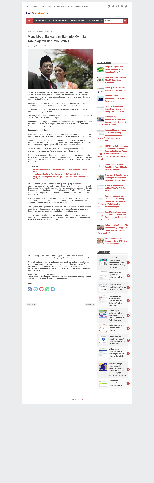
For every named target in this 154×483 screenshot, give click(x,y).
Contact (77, 6)
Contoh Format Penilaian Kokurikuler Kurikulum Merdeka (116, 383)
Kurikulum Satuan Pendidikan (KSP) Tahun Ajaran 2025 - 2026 (117, 287)
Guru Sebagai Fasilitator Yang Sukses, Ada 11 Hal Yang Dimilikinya (56, 174)
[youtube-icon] (122, 6)
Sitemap (85, 6)
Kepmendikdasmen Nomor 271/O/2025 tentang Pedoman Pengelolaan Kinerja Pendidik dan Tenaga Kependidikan (111, 135)
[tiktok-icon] (126, 6)
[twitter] (35, 289)
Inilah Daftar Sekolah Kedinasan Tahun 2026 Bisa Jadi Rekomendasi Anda (116, 241)
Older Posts (90, 304)
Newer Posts (31, 304)
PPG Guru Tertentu (41, 20)
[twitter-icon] (113, 6)
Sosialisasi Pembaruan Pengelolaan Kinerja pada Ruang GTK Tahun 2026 (115, 109)
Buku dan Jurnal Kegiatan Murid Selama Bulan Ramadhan (115, 80)
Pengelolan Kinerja (78, 20)
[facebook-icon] (109, 6)
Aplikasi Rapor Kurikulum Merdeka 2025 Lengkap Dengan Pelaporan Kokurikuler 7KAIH (116, 353)
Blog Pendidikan (80, 400)
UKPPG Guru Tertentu (60, 20)
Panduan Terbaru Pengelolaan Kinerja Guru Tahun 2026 (115, 98)
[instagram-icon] (118, 6)
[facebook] (30, 289)
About (70, 6)
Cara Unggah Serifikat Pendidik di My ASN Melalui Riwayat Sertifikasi (116, 167)
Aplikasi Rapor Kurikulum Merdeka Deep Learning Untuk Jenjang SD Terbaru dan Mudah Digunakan (117, 315)
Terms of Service (60, 6)
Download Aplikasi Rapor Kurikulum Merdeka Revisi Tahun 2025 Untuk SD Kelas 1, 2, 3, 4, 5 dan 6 (117, 262)
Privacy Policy (47, 6)
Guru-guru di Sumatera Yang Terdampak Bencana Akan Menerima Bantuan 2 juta (116, 177)
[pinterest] (41, 289)
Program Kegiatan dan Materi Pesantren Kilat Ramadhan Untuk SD (114, 69)
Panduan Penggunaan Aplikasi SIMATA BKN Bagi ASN (115, 188)
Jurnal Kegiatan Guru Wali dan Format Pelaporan (116, 327)
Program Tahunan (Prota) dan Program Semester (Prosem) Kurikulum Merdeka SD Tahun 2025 (117, 300)
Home (28, 6)
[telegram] (53, 289)
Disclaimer (36, 6)
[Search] (113, 21)
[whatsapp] (47, 289)
